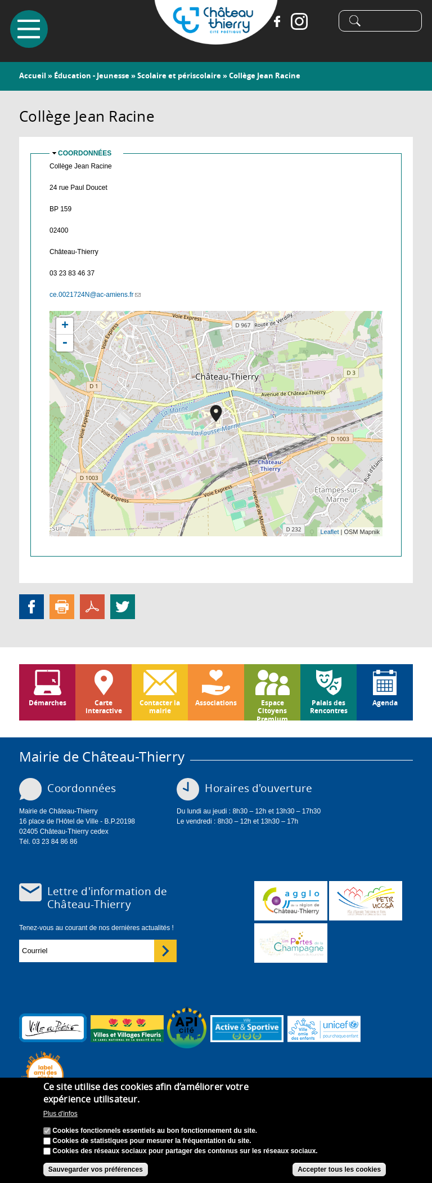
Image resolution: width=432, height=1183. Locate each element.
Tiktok (320, 22)
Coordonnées (84, 153)
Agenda (385, 703)
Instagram (298, 22)
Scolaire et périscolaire (179, 75)
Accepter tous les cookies (339, 1169)
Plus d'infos (60, 1114)
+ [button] (65, 326)
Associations (216, 703)
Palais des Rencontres (329, 706)
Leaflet (329, 531)
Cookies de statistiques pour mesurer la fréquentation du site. (151, 1141)
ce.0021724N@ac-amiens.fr (95, 295)
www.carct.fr (290, 900)
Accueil (32, 75)
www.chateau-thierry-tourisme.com (290, 943)
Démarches (47, 703)
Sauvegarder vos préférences (95, 1169)
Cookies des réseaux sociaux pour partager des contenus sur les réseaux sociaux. (185, 1151)
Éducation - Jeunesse (91, 75)
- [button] (65, 343)
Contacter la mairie (160, 706)
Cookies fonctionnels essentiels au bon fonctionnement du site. (154, 1131)
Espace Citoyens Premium (272, 709)
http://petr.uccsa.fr (365, 900)
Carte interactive (104, 706)
